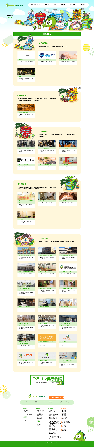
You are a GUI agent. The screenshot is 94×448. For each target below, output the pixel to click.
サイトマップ (57, 444)
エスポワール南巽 (52, 433)
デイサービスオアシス (53, 413)
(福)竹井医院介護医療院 (53, 432)
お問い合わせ (83, 5)
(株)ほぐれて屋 (64, 421)
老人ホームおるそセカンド (54, 415)
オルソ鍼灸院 (39, 425)
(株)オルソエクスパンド (66, 425)
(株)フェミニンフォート (66, 432)
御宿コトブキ (26, 411)
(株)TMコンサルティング (66, 424)
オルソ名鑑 (72, 5)
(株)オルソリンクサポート (66, 429)
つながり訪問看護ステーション (54, 437)
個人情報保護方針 (48, 444)
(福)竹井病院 (64, 418)
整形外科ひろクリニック (53, 418)
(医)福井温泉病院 (52, 429)
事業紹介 (47, 5)
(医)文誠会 (64, 414)
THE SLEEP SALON (27, 414)
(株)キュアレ (64, 430)
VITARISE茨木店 (40, 418)
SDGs (55, 5)
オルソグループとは (35, 5)
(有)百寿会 (64, 426)
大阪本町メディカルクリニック (54, 421)
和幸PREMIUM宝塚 (52, 435)
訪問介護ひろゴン (52, 417)
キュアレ (25, 413)
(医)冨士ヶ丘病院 (52, 431)
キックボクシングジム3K (41, 413)
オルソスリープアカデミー (28, 415)
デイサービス (51, 411)
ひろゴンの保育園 (40, 419)
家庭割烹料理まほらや (28, 420)
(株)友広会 (64, 428)
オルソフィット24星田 (40, 415)
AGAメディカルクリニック (53, 424)
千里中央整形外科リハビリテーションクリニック (55, 425)
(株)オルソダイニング (66, 422)
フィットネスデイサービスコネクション (55, 439)
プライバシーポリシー (39, 444)
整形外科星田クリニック (53, 419)
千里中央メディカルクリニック (54, 422)
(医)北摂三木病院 (52, 427)
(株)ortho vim (64, 419)
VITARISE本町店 (40, 417)
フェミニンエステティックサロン (42, 428)
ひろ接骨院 (39, 427)
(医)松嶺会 (64, 417)
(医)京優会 (64, 413)
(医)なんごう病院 (52, 428)
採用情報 (63, 5)
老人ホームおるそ (52, 414)
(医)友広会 (64, 411)
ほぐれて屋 (38, 424)
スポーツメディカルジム (41, 411)
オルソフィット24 (39, 414)
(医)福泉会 (64, 415)
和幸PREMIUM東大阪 (53, 436)
